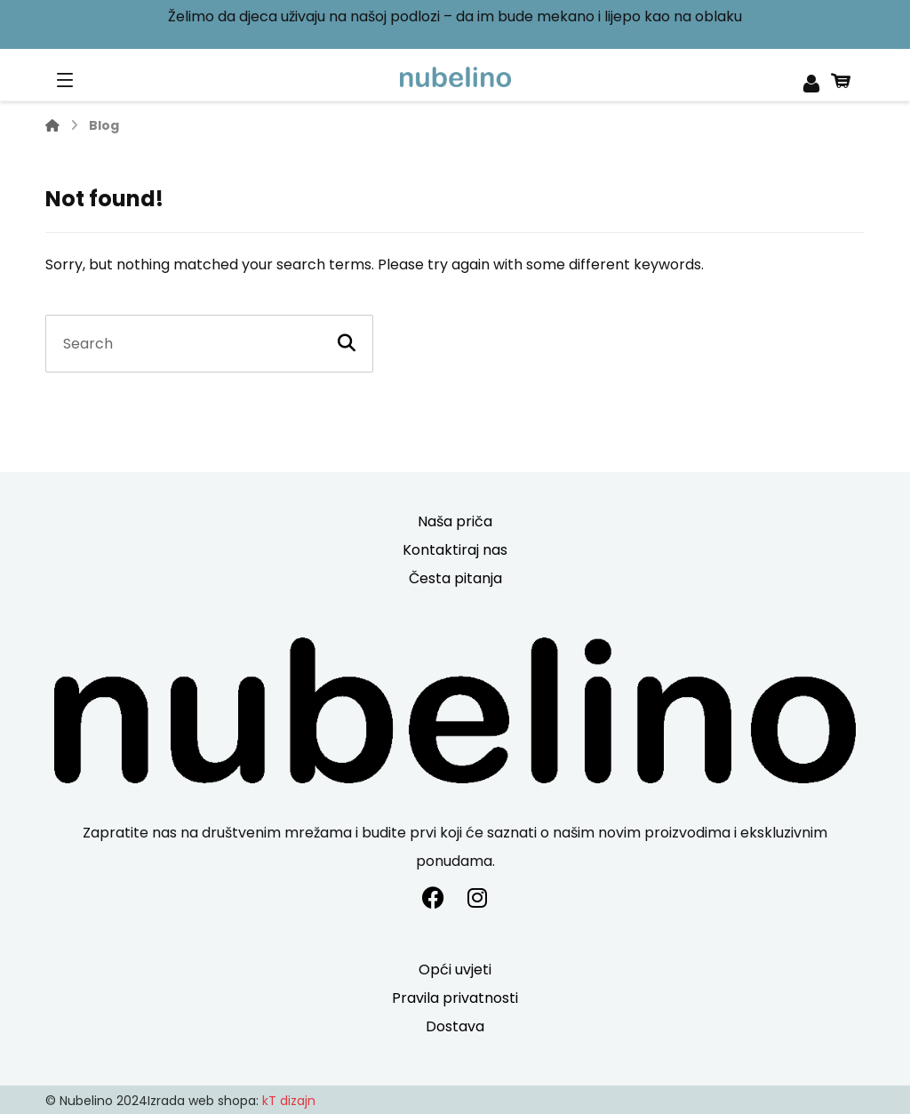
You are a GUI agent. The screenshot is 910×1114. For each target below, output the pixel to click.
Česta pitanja (455, 578)
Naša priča (455, 521)
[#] (433, 898)
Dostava (455, 1026)
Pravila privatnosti (455, 998)
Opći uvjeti (455, 969)
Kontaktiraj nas (455, 550)
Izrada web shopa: (203, 1101)
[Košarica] (840, 78)
